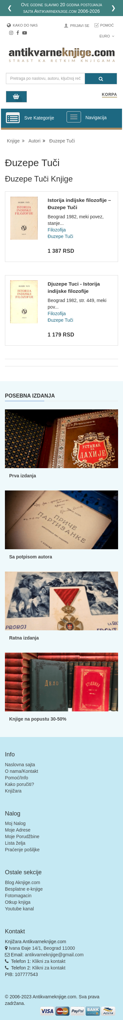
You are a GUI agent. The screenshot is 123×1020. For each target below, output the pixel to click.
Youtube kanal (19, 908)
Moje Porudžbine (22, 836)
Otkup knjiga (18, 902)
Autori (35, 140)
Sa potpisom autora (30, 556)
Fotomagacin (18, 895)
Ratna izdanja (24, 637)
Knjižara (13, 790)
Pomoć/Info (16, 777)
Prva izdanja (22, 475)
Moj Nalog (15, 823)
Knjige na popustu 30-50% (37, 719)
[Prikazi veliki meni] (74, 116)
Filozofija (57, 229)
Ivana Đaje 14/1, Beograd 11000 (42, 948)
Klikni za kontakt (48, 961)
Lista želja (15, 843)
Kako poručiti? (19, 784)
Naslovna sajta (20, 764)
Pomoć (107, 25)
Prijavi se (79, 26)
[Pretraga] (101, 78)
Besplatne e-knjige (24, 889)
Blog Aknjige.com (22, 882)
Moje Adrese (18, 830)
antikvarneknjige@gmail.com (54, 954)
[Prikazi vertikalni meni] (13, 118)
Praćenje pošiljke (22, 849)
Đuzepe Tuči (62, 140)
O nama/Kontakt (21, 771)
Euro (106, 36)
